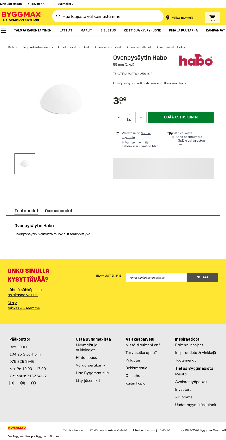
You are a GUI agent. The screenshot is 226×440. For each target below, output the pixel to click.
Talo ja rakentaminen (35, 47)
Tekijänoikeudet (73, 430)
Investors (183, 389)
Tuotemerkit (185, 360)
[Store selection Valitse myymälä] (182, 17)
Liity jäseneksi (88, 380)
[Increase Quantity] (141, 117)
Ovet (86, 47)
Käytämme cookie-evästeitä (108, 430)
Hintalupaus (86, 357)
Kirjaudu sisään (11, 4)
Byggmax (42, 436)
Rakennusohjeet (189, 344)
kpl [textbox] (130, 119)
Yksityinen (35, 4)
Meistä (181, 374)
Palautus (133, 360)
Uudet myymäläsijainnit (195, 404)
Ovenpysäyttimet (139, 47)
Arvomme (184, 397)
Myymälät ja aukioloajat (86, 347)
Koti (11, 47)
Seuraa (202, 277)
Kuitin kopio (135, 383)
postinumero (193, 137)
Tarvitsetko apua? (141, 352)
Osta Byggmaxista (93, 339)
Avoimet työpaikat (191, 381)
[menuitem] (3, 31)
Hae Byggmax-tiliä (92, 372)
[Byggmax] (21, 16)
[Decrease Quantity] (118, 117)
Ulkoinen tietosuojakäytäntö (151, 430)
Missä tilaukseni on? (143, 344)
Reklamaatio (136, 367)
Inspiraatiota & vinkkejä (195, 352)
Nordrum (55, 436)
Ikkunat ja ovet (66, 47)
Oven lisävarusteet (108, 47)
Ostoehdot (135, 375)
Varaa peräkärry (90, 365)
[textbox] (120, 101)
